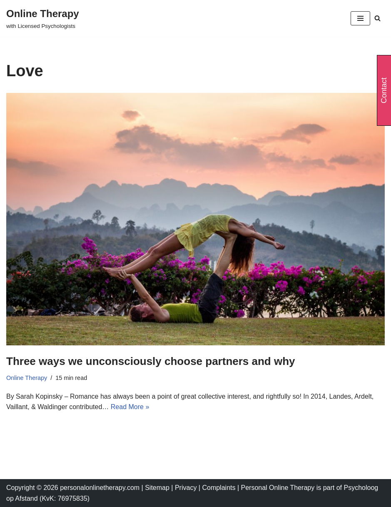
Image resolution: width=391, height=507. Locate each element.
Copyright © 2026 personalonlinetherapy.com (72, 487)
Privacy (187, 487)
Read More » (130, 406)
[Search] (377, 18)
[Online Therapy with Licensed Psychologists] (42, 18)
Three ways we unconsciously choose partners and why (150, 361)
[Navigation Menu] (360, 18)
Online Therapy (26, 378)
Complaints (219, 487)
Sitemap (157, 487)
